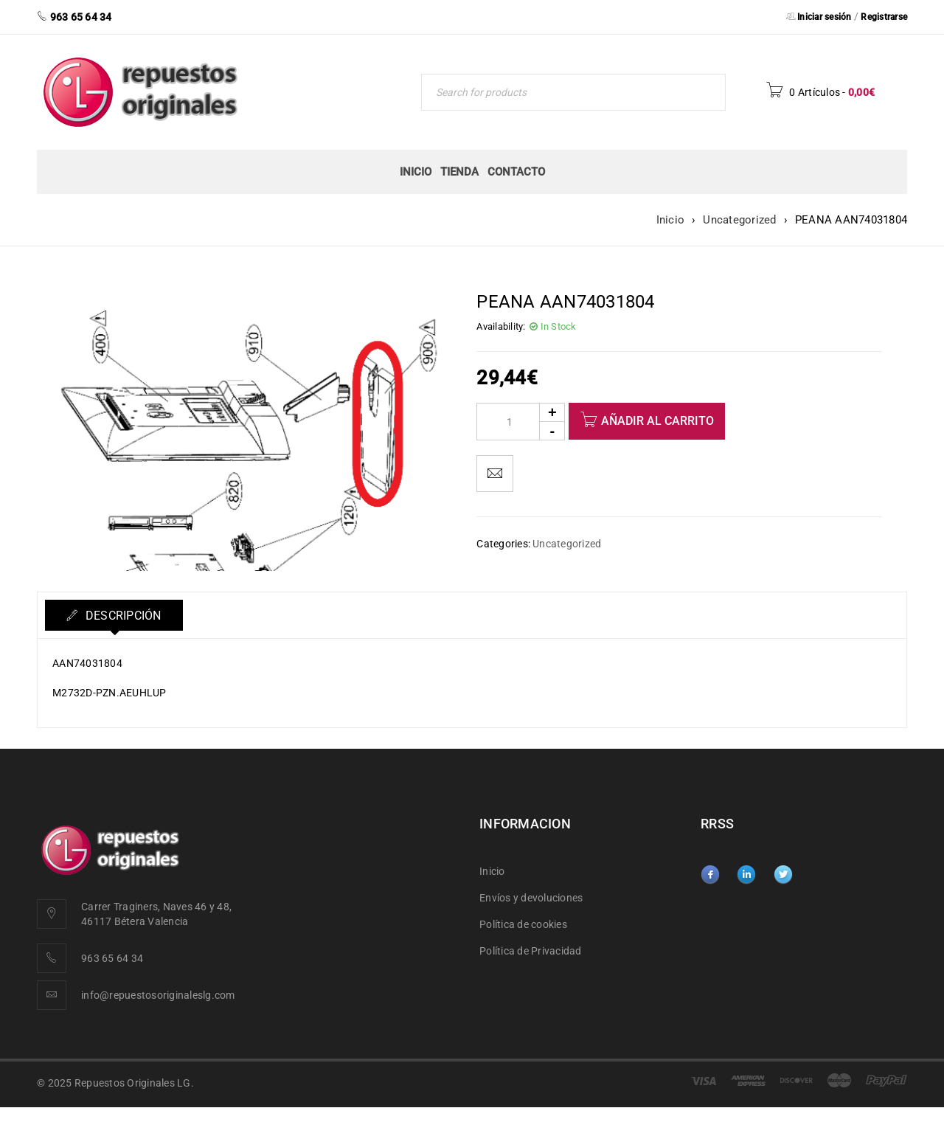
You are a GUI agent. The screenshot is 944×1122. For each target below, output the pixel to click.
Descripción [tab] (122, 616)
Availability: (500, 326)
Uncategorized (739, 219)
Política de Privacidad (530, 951)
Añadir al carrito (657, 421)
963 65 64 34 (112, 958)
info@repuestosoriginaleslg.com (158, 995)
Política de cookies (523, 924)
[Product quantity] (520, 421)
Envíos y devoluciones (531, 898)
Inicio (670, 219)
